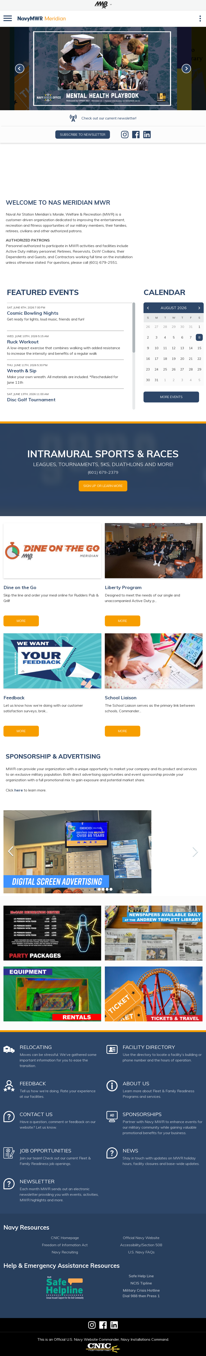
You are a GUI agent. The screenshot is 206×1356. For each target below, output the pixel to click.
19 (173, 359)
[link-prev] (19, 68)
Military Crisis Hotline (141, 1290)
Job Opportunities (45, 1150)
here (18, 790)
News (130, 1150)
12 (173, 348)
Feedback (33, 1083)
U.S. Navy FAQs (141, 1252)
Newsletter (37, 1181)
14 (191, 348)
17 (156, 359)
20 (182, 359)
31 (156, 380)
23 (148, 369)
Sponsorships (142, 1114)
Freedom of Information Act (65, 1245)
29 (199, 369)
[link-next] (186, 68)
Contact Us (36, 1114)
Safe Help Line (141, 1276)
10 (156, 348)
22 (199, 359)
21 (191, 359)
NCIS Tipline (141, 1283)
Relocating (36, 1047)
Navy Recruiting (65, 1252)
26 (173, 369)
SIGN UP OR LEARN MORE (103, 486)
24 (156, 369)
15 (199, 348)
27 (182, 369)
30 (148, 380)
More (21, 621)
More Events (171, 397)
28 (191, 369)
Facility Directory (149, 1047)
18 (165, 359)
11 (165, 348)
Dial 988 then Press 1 (141, 1295)
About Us (136, 1083)
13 (182, 348)
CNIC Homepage (65, 1237)
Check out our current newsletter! (108, 118)
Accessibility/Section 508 (141, 1245)
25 (165, 369)
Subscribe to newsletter (82, 134)
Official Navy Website (141, 1237)
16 (148, 359)
